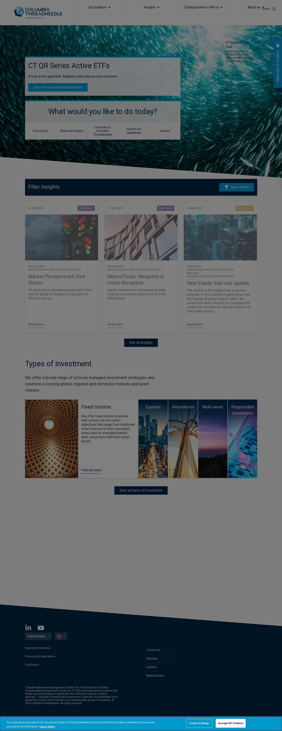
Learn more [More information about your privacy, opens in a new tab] (47, 726)
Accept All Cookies (230, 723)
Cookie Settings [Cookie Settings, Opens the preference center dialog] (199, 723)
